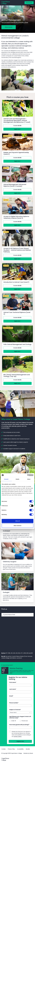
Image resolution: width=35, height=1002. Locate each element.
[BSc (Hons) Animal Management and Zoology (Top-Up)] (17, 364)
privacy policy (18, 736)
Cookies (3, 749)
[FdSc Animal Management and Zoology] (17, 334)
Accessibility (20, 749)
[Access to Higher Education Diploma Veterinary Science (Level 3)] (17, 206)
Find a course (29, 2)
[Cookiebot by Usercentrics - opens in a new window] (27, 475)
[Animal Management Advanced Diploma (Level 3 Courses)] (17, 174)
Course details (17, 125)
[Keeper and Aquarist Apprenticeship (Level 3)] (17, 142)
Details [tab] (17, 479)
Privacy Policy (11, 749)
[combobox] (17, 614)
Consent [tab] (6, 479)
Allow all (17, 520)
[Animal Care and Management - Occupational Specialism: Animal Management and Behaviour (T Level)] (17, 108)
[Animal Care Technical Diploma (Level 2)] (17, 302)
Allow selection (17, 525)
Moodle (28, 749)
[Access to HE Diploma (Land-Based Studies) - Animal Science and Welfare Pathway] (17, 238)
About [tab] (28, 479)
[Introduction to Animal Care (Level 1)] (17, 271)
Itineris (31, 753)
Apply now (17, 129)
